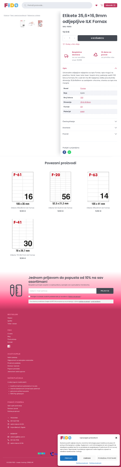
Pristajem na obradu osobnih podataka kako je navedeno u (56, 296)
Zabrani (87, 458)
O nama (10, 333)
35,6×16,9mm (85, 102)
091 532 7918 (14, 440)
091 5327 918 (14, 421)
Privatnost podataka (14, 363)
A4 (81, 107)
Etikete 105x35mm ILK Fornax (22, 208)
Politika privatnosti (82, 463)
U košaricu (97, 38)
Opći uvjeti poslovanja (15, 406)
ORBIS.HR (30, 462)
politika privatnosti (84, 301)
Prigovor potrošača (14, 369)
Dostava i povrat (13, 408)
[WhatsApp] (69, 152)
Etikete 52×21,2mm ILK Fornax (60, 208)
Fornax (83, 88)
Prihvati (68, 458)
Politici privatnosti (74, 296)
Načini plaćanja (12, 357)
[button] (116, 438)
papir (82, 111)
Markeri (10, 318)
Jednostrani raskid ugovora (16, 371)
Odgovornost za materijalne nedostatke (20, 360)
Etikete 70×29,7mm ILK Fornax (22, 255)
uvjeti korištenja (95, 301)
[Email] (62, 291)
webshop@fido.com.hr (17, 437)
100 (81, 98)
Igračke (10, 321)
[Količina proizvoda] (69, 38)
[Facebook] (64, 152)
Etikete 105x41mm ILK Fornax (98, 208)
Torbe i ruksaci (12, 323)
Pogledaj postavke (107, 458)
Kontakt (10, 342)
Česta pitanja (12, 339)
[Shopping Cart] (102, 5)
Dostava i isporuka (13, 366)
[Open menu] (110, 5)
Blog (9, 336)
